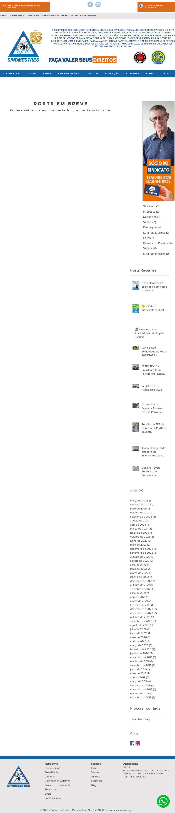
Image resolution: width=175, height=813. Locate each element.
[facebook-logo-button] (90, 4)
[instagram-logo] (98, 4)
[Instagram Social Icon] (138, 743)
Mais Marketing (122, 810)
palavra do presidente (83, 16)
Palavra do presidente (57, 785)
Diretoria (50, 776)
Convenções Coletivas (57, 780)
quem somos (17, 16)
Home (4, 16)
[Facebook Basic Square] (132, 743)
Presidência (51, 772)
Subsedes (50, 789)
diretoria (33, 16)
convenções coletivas (54, 16)
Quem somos (52, 767)
